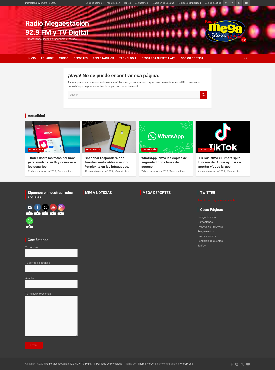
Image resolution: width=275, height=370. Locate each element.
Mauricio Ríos (65, 171)
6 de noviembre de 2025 (211, 171)
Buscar (203, 95)
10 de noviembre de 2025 (99, 171)
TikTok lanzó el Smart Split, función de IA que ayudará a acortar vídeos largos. (219, 162)
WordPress (186, 363)
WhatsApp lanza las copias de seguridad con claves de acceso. (164, 162)
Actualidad (36, 116)
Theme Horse (146, 363)
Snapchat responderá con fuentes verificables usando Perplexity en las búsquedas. (107, 162)
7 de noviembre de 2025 (154, 171)
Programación (113, 3)
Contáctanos (141, 3)
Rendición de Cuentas (163, 3)
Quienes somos (94, 3)
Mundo (64, 58)
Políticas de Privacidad (189, 3)
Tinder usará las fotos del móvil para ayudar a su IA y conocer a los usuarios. (52, 162)
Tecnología (127, 58)
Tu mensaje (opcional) (51, 314)
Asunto (51, 281)
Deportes (81, 58)
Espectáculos (103, 58)
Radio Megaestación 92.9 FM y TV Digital (69, 363)
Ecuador (47, 58)
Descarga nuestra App (159, 58)
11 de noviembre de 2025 (42, 171)
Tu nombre (51, 250)
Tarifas (127, 3)
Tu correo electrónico (51, 265)
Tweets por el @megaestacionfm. (217, 200)
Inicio (32, 58)
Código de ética (213, 3)
